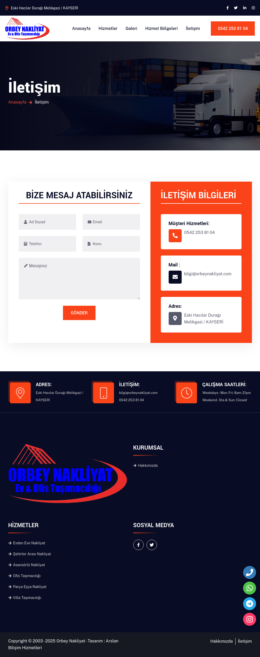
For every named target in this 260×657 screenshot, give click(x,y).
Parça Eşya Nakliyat (27, 587)
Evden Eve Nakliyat (26, 543)
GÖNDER (79, 313)
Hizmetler (108, 28)
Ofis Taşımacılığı (24, 576)
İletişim (193, 28)
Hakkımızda (145, 465)
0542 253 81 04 (233, 28)
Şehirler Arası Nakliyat (29, 554)
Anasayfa (81, 28)
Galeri (131, 28)
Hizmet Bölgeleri (161, 28)
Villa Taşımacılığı (24, 598)
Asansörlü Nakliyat (26, 565)
